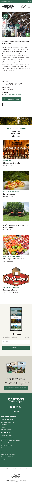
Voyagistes (4, 424)
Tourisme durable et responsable (10, 440)
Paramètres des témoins (8, 454)
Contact (3, 459)
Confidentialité (5, 452)
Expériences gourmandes (16, 129)
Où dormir (16, 136)
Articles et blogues (6, 445)
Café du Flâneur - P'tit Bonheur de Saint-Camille (15, 226)
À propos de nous (6, 429)
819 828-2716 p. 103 (7, 89)
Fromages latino (9, 194)
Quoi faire (16, 131)
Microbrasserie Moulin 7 (12, 163)
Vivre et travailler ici (7, 435)
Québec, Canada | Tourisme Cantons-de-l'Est (8, 7)
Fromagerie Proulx (10, 290)
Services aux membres (7, 422)
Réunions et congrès (7, 419)
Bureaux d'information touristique (10, 443)
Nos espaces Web (6, 1)
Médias (3, 427)
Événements (16, 133)
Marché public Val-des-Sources (14, 259)
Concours (4, 448)
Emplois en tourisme (7, 438)
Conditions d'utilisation (7, 457)
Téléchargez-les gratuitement (16, 388)
